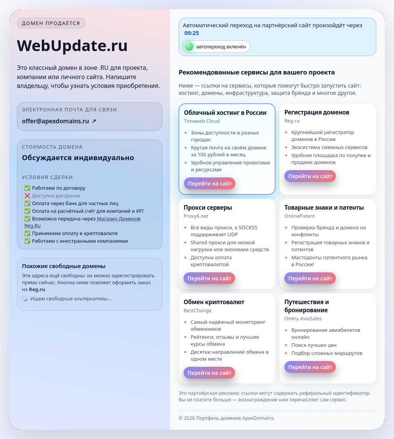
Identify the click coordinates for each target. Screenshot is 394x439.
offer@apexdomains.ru (55, 121)
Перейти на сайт (210, 183)
